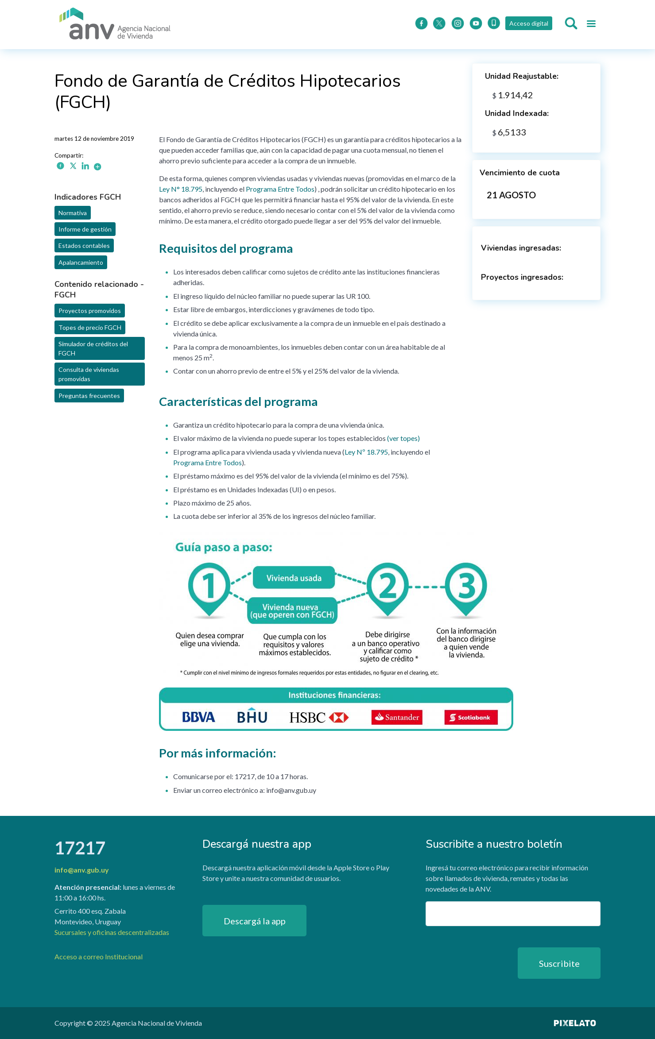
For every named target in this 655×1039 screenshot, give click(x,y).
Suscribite (559, 963)
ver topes (403, 438)
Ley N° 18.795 (180, 189)
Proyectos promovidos (89, 310)
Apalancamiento (80, 262)
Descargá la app (255, 920)
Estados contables (84, 245)
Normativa (72, 212)
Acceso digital (528, 23)
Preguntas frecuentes (89, 395)
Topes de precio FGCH (89, 327)
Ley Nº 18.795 (366, 452)
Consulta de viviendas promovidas (88, 374)
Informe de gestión (85, 229)
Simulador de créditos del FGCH (93, 348)
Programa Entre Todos (280, 189)
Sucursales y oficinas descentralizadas (111, 932)
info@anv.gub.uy (81, 869)
